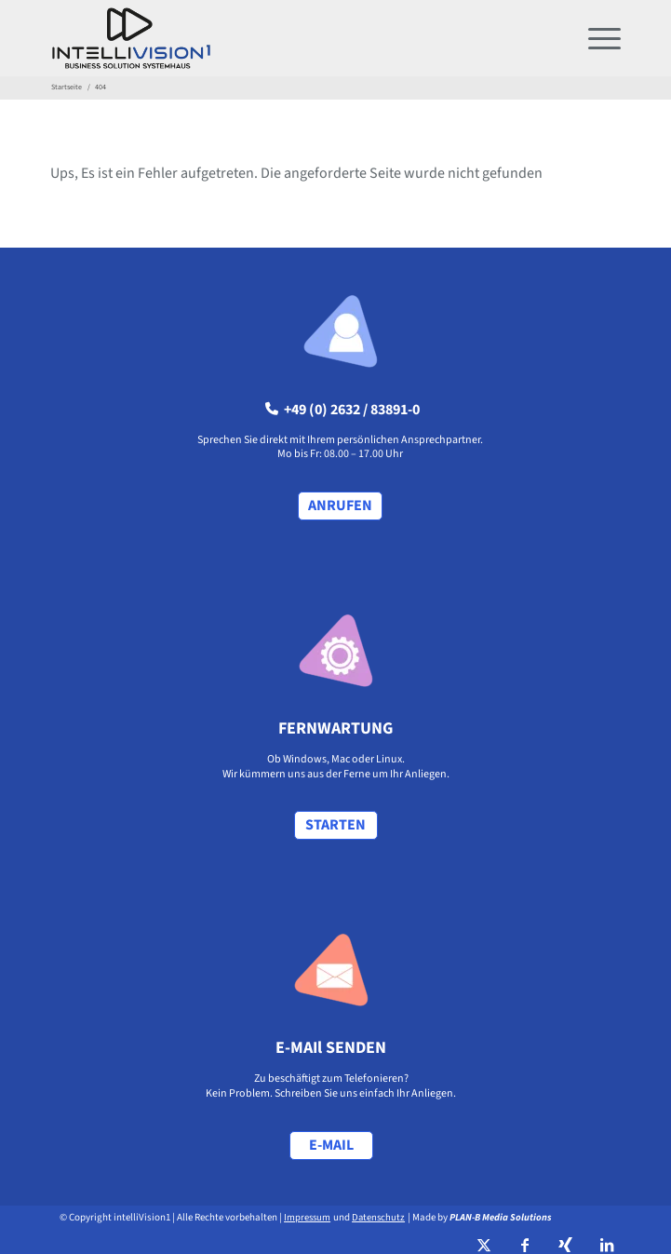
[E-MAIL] (331, 1145)
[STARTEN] (336, 825)
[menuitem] (595, 38)
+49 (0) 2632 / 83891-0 (342, 409)
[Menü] (595, 38)
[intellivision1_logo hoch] (278, 38)
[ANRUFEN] (340, 506)
